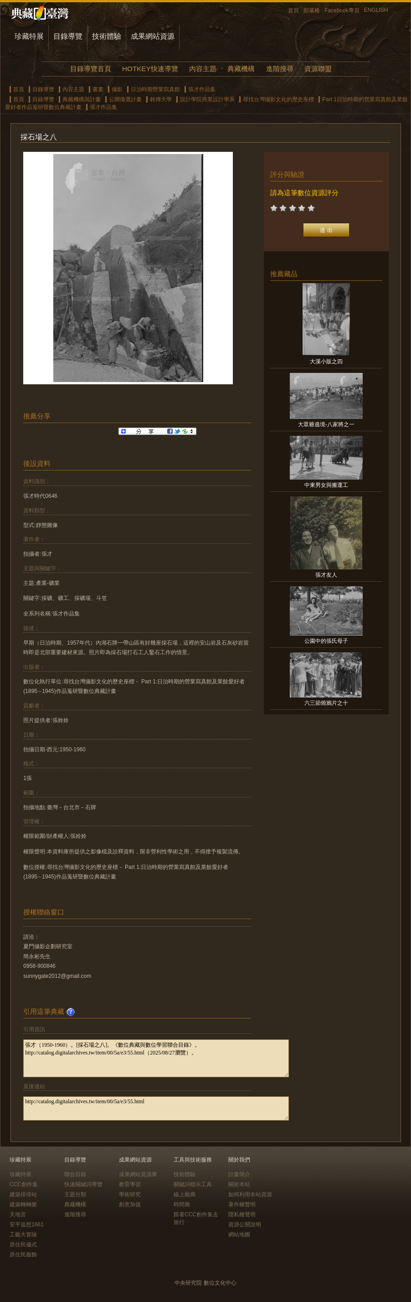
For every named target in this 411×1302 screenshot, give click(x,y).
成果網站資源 (153, 36)
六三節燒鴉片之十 (326, 703)
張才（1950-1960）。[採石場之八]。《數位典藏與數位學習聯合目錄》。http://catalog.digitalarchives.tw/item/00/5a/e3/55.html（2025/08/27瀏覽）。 (156, 1058)
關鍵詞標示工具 (193, 1184)
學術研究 (130, 1194)
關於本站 (239, 1184)
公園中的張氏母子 (326, 641)
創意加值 (130, 1204)
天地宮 (18, 1214)
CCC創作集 (24, 1184)
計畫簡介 (239, 1174)
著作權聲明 (242, 1204)
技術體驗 (106, 36)
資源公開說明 (244, 1224)
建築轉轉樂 (23, 1204)
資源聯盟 (318, 68)
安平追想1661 (27, 1224)
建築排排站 (23, 1194)
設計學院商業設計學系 (207, 99)
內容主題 (202, 68)
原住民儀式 (23, 1244)
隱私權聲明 (242, 1214)
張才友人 (326, 575)
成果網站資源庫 (138, 1174)
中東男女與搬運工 (326, 485)
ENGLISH (376, 10)
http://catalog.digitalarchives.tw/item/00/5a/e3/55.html (156, 1108)
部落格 (311, 10)
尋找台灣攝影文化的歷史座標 (278, 99)
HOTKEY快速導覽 (150, 68)
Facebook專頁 (342, 10)
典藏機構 (241, 68)
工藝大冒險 (23, 1234)
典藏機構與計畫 (81, 99)
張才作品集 (202, 89)
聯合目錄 (75, 1174)
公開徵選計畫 (125, 99)
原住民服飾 (23, 1254)
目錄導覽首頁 (90, 68)
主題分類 (75, 1194)
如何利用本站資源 (250, 1194)
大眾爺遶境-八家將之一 (326, 424)
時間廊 (182, 1204)
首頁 (293, 10)
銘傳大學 (161, 99)
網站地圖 (239, 1234)
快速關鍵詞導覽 (83, 1184)
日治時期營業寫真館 (155, 89)
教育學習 (130, 1184)
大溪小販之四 (326, 361)
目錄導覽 (67, 36)
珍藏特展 (29, 36)
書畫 (97, 89)
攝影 (117, 89)
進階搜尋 (279, 68)
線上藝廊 (184, 1194)
